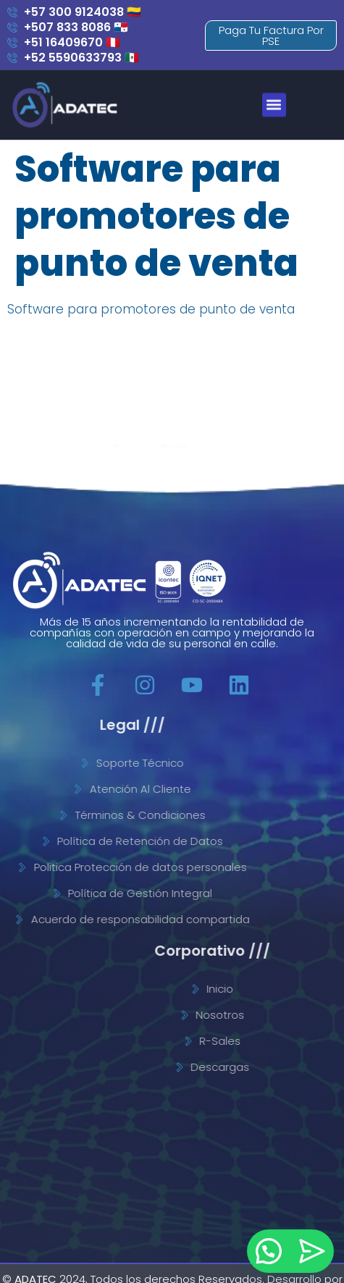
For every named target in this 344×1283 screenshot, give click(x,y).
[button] (282, 89)
